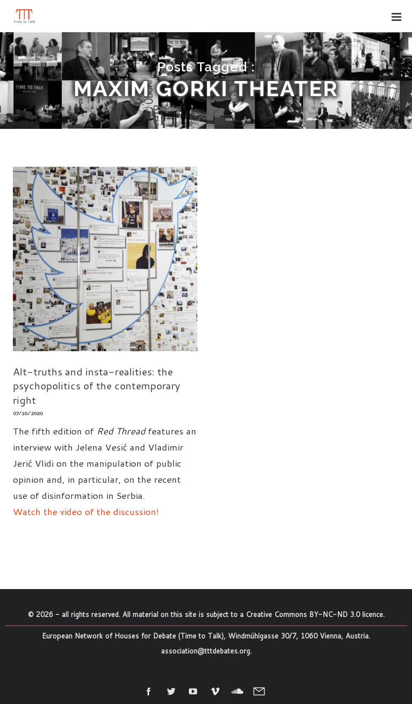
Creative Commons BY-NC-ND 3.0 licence (314, 614)
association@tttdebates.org (205, 651)
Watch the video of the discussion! (86, 511)
